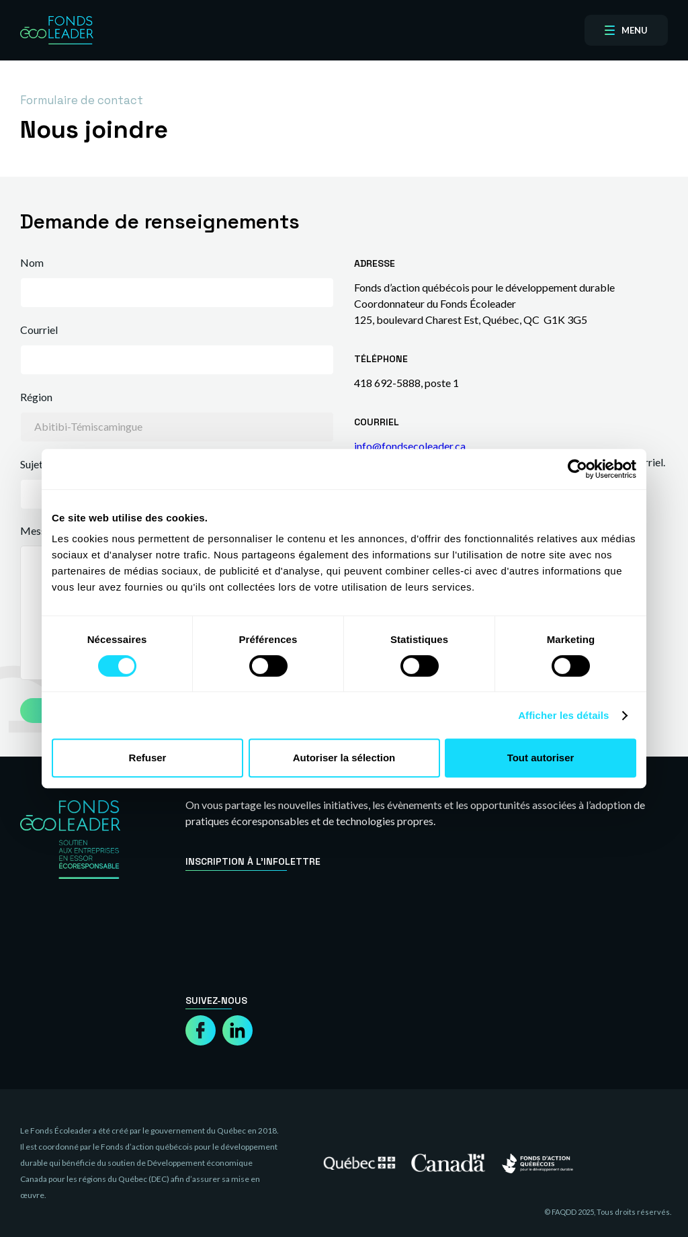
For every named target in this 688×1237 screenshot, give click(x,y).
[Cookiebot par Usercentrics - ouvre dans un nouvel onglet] (577, 469)
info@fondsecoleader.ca (410, 445)
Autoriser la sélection (344, 757)
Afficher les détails (563, 715)
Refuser (148, 757)
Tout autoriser (540, 757)
